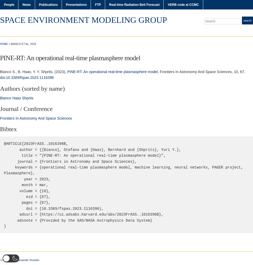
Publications (48, 5)
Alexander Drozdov (28, 260)
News (26, 5)
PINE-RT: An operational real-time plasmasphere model (112, 72)
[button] (11, 258)
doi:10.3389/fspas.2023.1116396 (27, 77)
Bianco (5, 98)
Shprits (27, 98)
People (9, 5)
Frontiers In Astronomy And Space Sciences (36, 118)
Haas (16, 98)
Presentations (76, 5)
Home (4, 44)
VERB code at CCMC (183, 5)
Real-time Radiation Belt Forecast (134, 5)
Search (247, 20)
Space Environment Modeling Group (83, 20)
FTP (98, 5)
